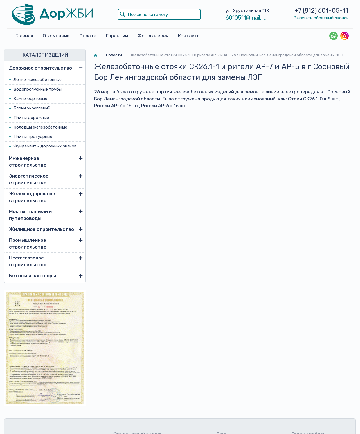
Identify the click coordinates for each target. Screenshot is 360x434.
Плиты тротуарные (33, 136)
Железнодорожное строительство (32, 197)
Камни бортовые (30, 98)
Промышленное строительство (27, 243)
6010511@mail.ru (246, 17)
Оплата (87, 36)
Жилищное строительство (41, 229)
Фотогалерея (153, 36)
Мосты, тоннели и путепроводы (30, 215)
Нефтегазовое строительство (27, 261)
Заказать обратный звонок (321, 18)
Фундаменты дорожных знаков (45, 146)
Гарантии (117, 36)
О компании (56, 36)
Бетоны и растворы (32, 275)
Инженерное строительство (27, 161)
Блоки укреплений (32, 108)
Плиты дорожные (31, 117)
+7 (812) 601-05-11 (321, 10)
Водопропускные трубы (38, 89)
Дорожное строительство (40, 68)
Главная (24, 36)
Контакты (189, 36)
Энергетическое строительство (28, 179)
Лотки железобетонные (38, 79)
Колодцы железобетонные (40, 127)
